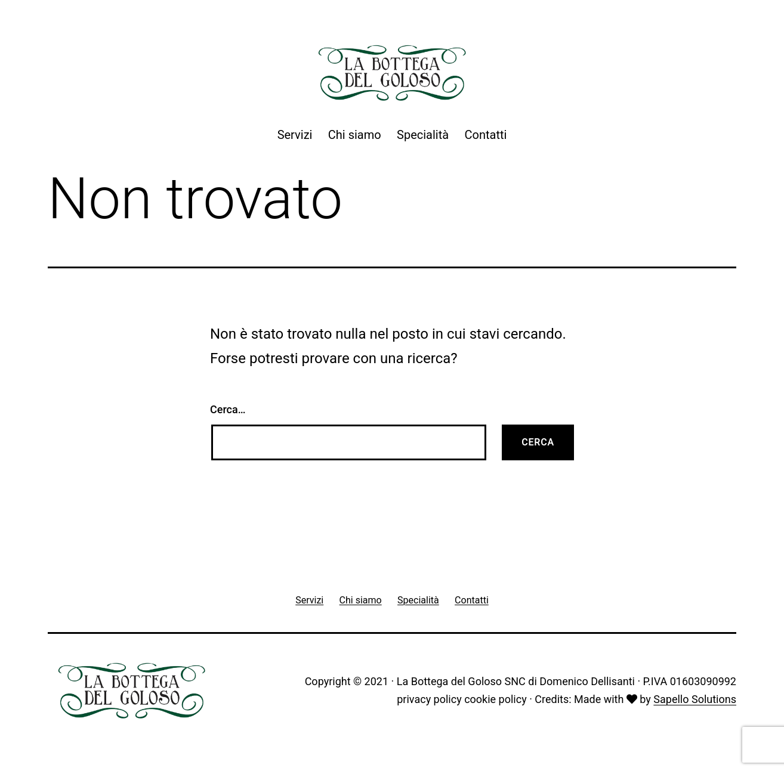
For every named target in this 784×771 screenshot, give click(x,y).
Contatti (486, 135)
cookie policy (495, 699)
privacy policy (429, 699)
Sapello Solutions (694, 699)
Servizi (295, 135)
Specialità (423, 135)
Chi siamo (354, 135)
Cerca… (227, 409)
